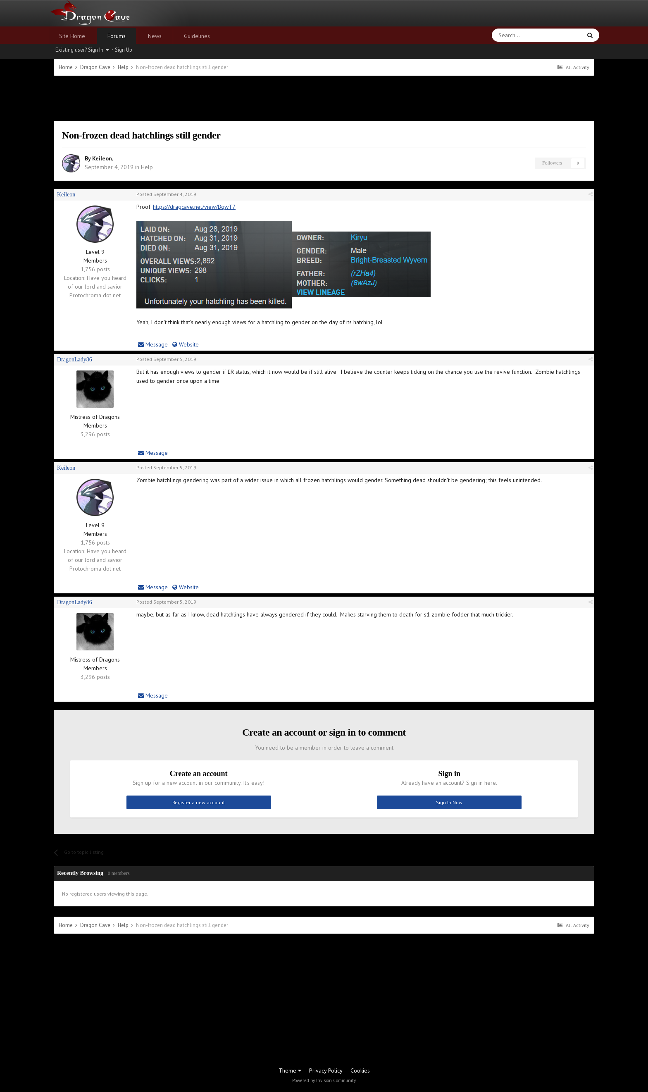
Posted (166, 194)
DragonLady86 (74, 359)
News (155, 36)
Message (153, 344)
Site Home (72, 36)
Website (185, 344)
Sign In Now (449, 802)
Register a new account (198, 802)
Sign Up (123, 49)
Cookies (360, 1070)
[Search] (517, 35)
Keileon (102, 158)
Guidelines (197, 36)
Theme (290, 1070)
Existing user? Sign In (82, 49)
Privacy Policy (326, 1070)
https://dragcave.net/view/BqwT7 (194, 206)
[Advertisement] (324, 98)
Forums (116, 36)
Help (147, 167)
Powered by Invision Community (324, 1080)
